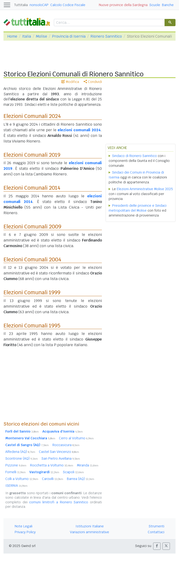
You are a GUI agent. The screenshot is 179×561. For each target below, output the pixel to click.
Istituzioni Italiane (90, 526)
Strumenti (156, 526)
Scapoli (73, 472)
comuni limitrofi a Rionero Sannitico (58, 502)
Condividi (93, 82)
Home (12, 36)
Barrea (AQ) (80, 479)
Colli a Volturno (21, 479)
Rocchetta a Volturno (51, 465)
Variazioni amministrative (89, 532)
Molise (41, 36)
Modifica (70, 82)
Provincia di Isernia (69, 36)
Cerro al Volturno (76, 438)
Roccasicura (65, 445)
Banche (168, 5)
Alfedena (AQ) (20, 452)
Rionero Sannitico (106, 36)
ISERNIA (16, 485)
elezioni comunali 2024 (79, 130)
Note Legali (23, 526)
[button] (157, 546)
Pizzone (15, 465)
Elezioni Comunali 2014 (31, 187)
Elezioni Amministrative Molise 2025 (145, 189)
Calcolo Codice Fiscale (67, 5)
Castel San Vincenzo (59, 452)
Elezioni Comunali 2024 (32, 116)
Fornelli (15, 472)
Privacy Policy (25, 532)
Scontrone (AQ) (21, 458)
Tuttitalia (21, 5)
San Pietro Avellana (60, 458)
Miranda (87, 465)
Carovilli (52, 479)
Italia (26, 36)
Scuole (154, 5)
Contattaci (156, 532)
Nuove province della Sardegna (123, 5)
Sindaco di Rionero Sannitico (134, 156)
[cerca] (109, 22)
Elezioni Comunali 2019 (31, 154)
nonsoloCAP (39, 5)
